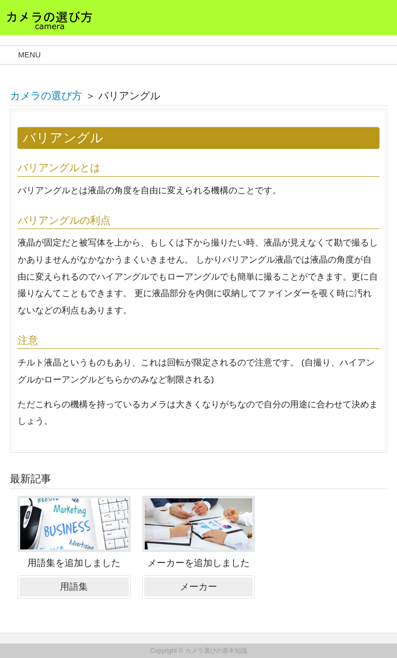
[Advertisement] (323, 554)
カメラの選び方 (46, 95)
